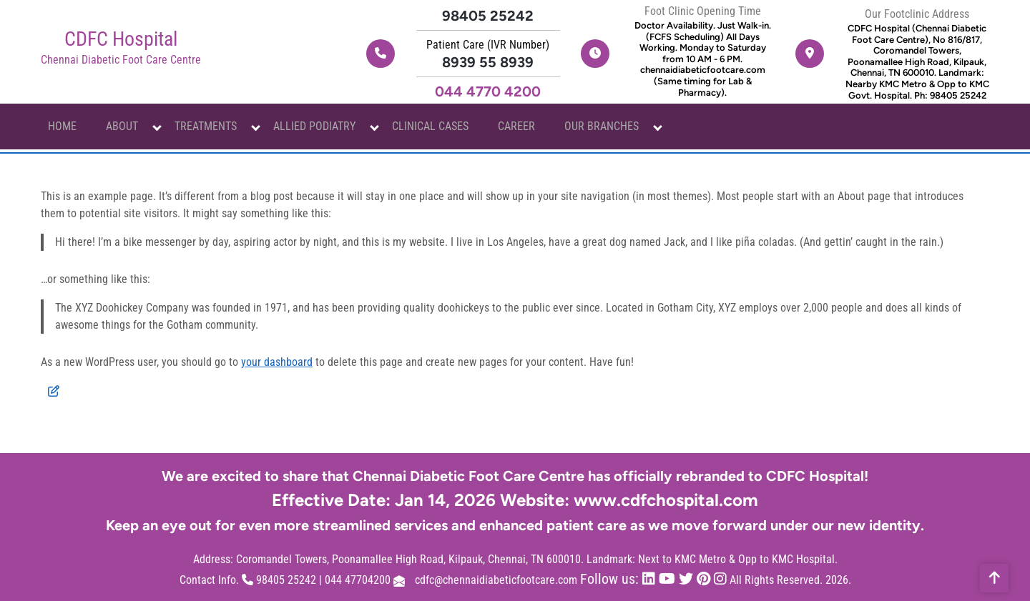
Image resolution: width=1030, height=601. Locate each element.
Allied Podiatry (314, 126)
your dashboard (277, 362)
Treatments (206, 126)
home (62, 126)
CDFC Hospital (120, 39)
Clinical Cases (430, 126)
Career (516, 126)
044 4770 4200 (488, 91)
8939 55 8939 (488, 62)
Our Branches (601, 126)
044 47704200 (358, 580)
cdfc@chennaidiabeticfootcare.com (496, 580)
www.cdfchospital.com (666, 500)
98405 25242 (488, 15)
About (122, 126)
